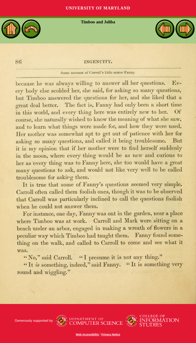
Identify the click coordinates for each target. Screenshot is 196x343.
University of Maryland (98, 8)
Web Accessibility (87, 334)
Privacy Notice (110, 334)
